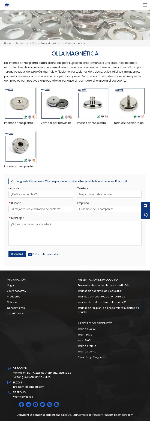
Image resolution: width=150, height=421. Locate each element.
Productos (22, 43)
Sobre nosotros (16, 291)
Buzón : (14, 203)
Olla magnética (75, 43)
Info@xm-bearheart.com (28, 387)
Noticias (12, 302)
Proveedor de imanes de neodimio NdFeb (103, 285)
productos (13, 296)
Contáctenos (15, 313)
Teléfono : (84, 188)
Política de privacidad (45, 254)
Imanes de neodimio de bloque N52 (100, 291)
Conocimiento (16, 308)
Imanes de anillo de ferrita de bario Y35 (102, 302)
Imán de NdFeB (87, 329)
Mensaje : (16, 218)
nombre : (14, 188)
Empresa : (83, 203)
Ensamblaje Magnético (46, 43)
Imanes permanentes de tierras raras (101, 296)
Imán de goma (87, 351)
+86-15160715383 (23, 396)
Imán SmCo (85, 340)
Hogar (8, 43)
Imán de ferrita (87, 346)
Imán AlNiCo (85, 334)
